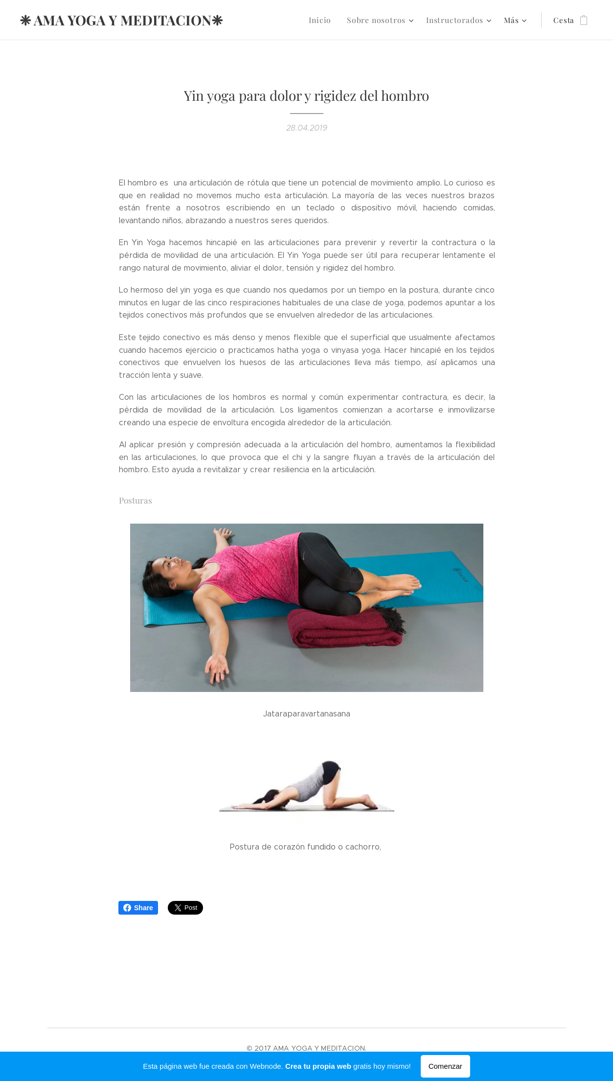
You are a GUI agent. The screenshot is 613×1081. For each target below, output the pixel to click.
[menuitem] (329, 20)
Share (138, 908)
